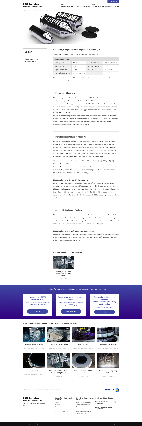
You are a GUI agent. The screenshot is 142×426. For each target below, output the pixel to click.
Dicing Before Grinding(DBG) (83, 411)
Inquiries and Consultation (104, 398)
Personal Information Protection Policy (94, 424)
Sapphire (57, 404)
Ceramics (57, 406)
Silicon (57, 402)
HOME (24, 10)
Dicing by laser (80, 406)
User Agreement (115, 424)
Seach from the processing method (105, 5)
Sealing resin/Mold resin (61, 411)
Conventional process (81, 409)
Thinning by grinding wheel (83, 404)
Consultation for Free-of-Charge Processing (105, 402)
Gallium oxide (59, 409)
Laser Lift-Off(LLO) (81, 413)
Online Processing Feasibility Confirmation (104, 407)
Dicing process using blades (83, 402)
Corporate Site (75, 424)
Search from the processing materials (75, 5)
